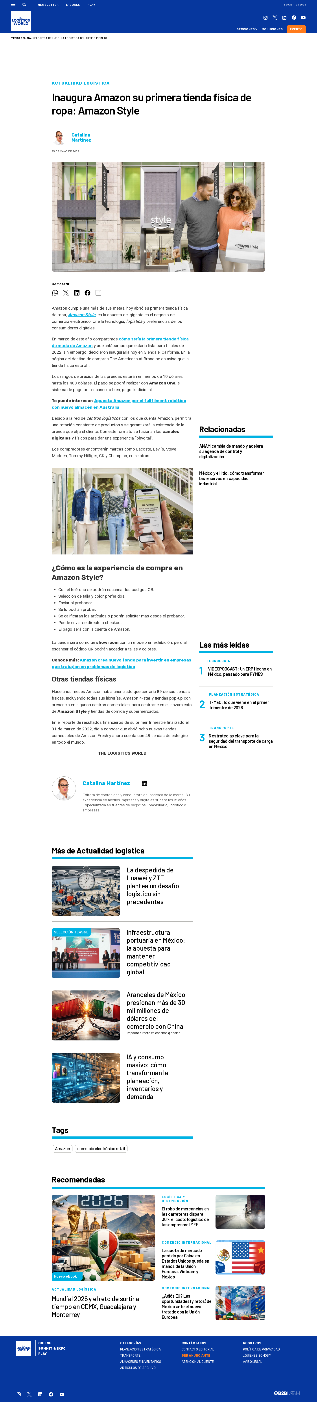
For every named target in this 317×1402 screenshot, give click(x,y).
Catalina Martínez (81, 138)
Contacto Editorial (198, 1349)
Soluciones (272, 29)
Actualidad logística (81, 83)
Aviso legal (252, 1362)
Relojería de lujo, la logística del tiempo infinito (70, 38)
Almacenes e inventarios (140, 1362)
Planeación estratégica (140, 1349)
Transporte (130, 1356)
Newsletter (48, 4)
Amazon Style (82, 314)
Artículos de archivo (138, 1368)
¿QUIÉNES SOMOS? (257, 1356)
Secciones (246, 29)
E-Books (73, 4)
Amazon (62, 1148)
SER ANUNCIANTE (196, 1356)
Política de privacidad (261, 1349)
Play (91, 4)
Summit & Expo (52, 1348)
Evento (296, 29)
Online (44, 1343)
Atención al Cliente (198, 1362)
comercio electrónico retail (101, 1148)
